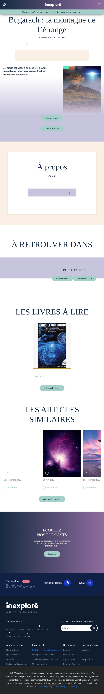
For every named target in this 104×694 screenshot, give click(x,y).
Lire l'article (11, 487)
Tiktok (8, 635)
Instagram (10, 629)
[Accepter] (60, 686)
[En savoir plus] (45, 686)
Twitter (48, 629)
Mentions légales (39, 664)
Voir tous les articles (52, 499)
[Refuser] (73, 686)
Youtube (30, 629)
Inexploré (67, 650)
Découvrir (40, 376)
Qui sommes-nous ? (14, 655)
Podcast (17, 636)
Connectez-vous (52, 128)
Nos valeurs (11, 659)
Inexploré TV (69, 655)
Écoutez (52, 554)
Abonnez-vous (52, 118)
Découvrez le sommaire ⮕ (71, 12)
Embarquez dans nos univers (18, 664)
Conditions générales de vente (45, 659)
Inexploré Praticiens (71, 664)
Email (86, 582)
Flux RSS (26, 635)
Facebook (39, 627)
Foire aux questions (57, 582)
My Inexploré (69, 659)
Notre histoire (12, 650)
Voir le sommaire (85, 278)
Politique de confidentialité (44, 655)
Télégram (20, 629)
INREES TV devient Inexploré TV (47, 650)
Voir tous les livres (52, 388)
